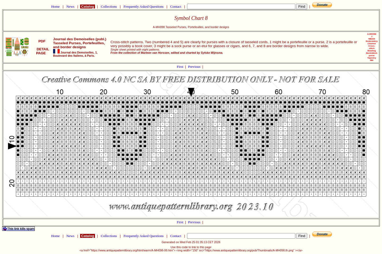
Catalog (87, 6)
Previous (194, 67)
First (180, 67)
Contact (175, 6)
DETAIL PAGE (42, 51)
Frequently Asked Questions (143, 6)
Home (55, 6)
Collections (109, 6)
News (70, 6)
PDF (41, 41)
